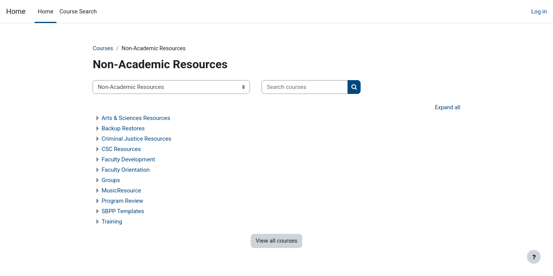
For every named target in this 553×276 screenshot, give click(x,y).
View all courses (277, 241)
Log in (539, 11)
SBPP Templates (135, 212)
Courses (115, 48)
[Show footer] (534, 257)
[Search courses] (317, 87)
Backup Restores (135, 129)
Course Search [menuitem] (78, 11)
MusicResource (133, 191)
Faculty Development (140, 160)
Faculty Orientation (138, 170)
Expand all (435, 108)
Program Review (134, 201)
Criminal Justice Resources (149, 139)
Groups (123, 180)
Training (124, 222)
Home (15, 11)
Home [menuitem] (45, 11)
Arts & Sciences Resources (148, 118)
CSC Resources (133, 149)
